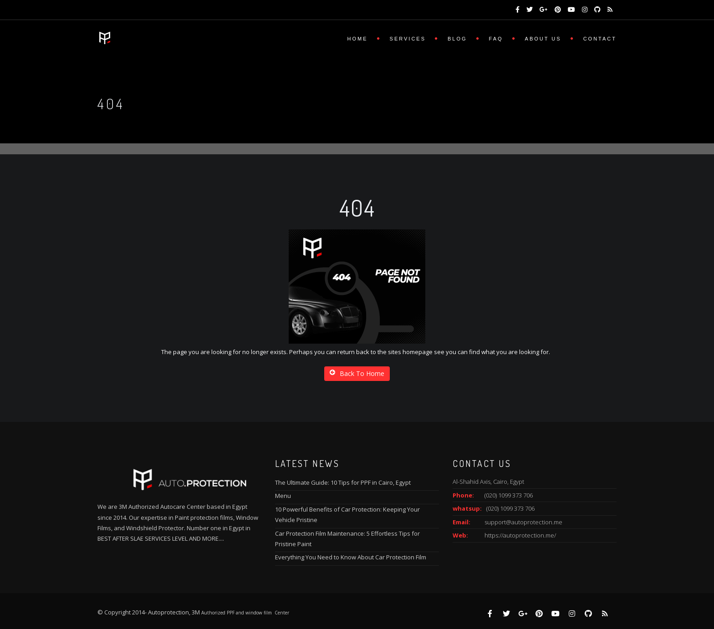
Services (408, 38)
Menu (283, 496)
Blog (457, 38)
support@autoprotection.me (523, 522)
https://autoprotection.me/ (520, 535)
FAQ (496, 38)
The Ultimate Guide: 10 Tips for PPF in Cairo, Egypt (343, 482)
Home (357, 38)
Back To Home (357, 373)
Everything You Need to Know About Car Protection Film (350, 557)
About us (543, 38)
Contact (600, 38)
